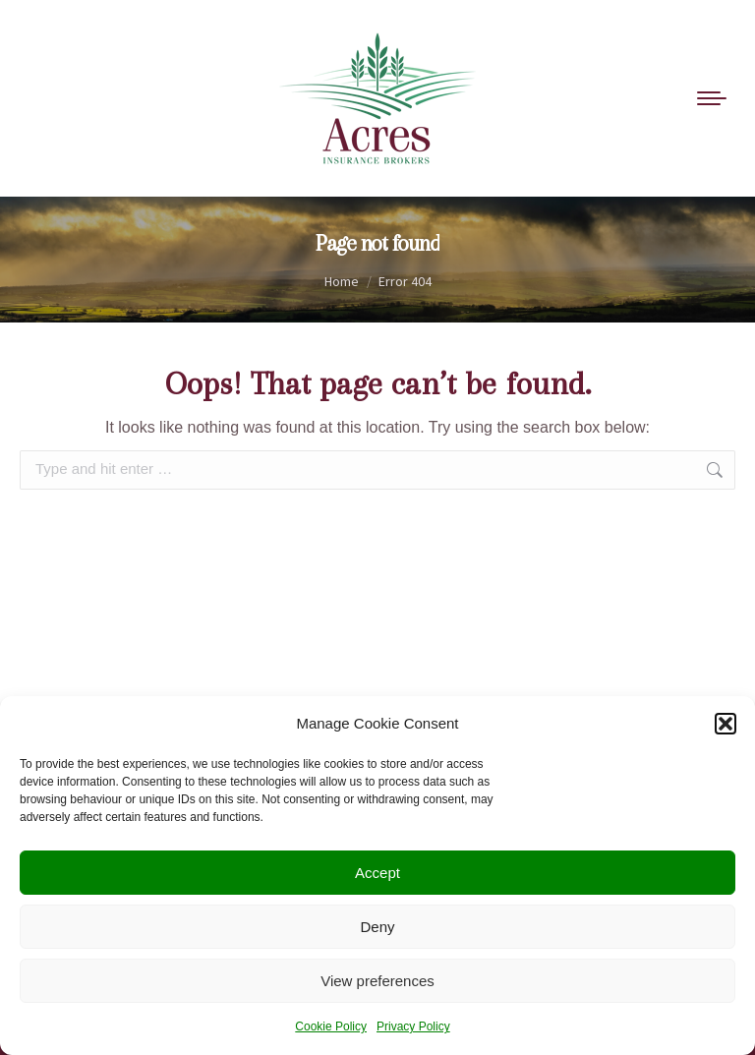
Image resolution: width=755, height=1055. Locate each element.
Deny (377, 926)
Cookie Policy (331, 1026)
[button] (725, 723)
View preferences (377, 980)
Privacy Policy (413, 1026)
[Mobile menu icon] (711, 98)
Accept (377, 872)
